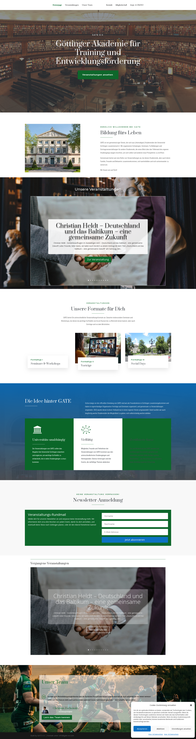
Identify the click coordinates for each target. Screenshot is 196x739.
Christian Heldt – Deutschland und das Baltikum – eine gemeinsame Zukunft (98, 231)
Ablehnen (160, 728)
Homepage (57, 5)
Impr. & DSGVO (136, 5)
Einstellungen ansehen (181, 728)
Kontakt (109, 5)
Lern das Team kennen (57, 717)
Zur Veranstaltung (98, 259)
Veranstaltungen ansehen (97, 80)
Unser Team (87, 5)
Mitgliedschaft (121, 5)
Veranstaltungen (72, 5)
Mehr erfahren (98, 629)
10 (107, 280)
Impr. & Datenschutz (155, 734)
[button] (191, 705)
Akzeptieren (142, 728)
